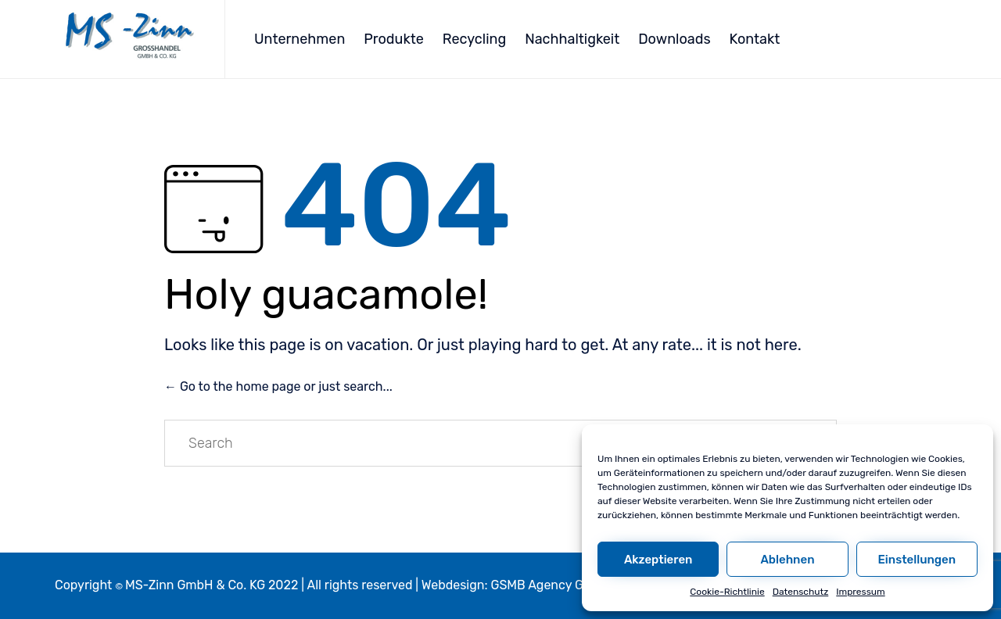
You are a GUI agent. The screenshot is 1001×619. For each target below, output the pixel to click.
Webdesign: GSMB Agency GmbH (516, 585)
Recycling (474, 39)
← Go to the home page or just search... (278, 386)
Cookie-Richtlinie (727, 591)
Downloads (674, 39)
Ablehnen (787, 560)
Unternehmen (299, 39)
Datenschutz (801, 591)
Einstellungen (917, 560)
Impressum (860, 591)
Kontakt (755, 39)
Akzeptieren (658, 560)
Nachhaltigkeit (572, 39)
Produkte (394, 39)
